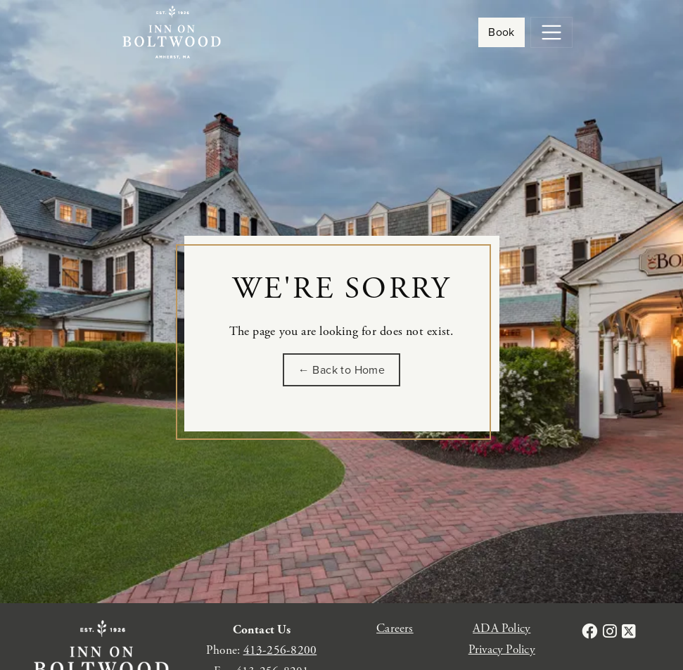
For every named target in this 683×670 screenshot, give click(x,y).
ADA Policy (501, 628)
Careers (395, 628)
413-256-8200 (280, 650)
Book (501, 32)
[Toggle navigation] (551, 32)
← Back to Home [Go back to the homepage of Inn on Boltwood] (341, 370)
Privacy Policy (501, 649)
